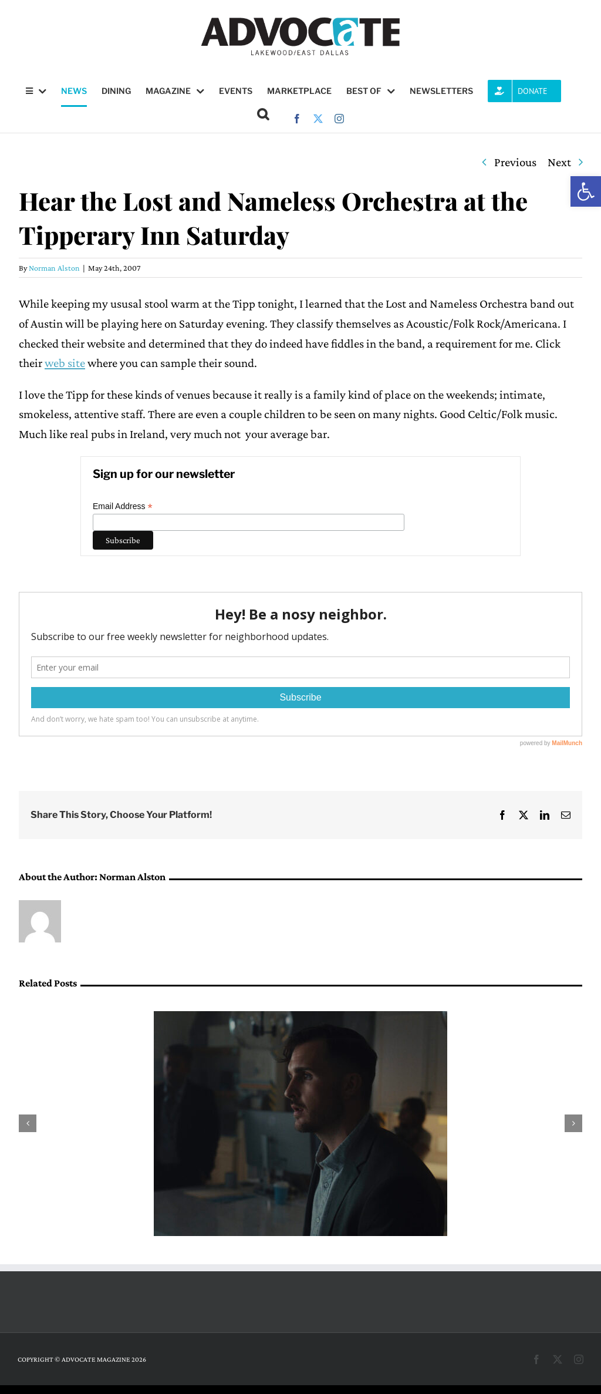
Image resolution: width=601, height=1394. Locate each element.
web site (65, 363)
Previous (515, 162)
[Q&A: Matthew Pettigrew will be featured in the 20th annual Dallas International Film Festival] (300, 1018)
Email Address (123, 506)
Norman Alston (54, 267)
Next (559, 162)
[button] (585, 191)
